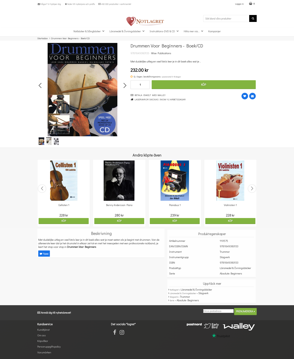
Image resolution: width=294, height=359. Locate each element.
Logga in (239, 3)
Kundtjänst (43, 329)
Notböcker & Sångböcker (90, 31)
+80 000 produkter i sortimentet (114, 3)
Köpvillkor (42, 341)
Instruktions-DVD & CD (165, 31)
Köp (203, 84)
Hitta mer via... (194, 31)
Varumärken (44, 352)
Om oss (41, 335)
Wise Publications (161, 53)
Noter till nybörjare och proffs (79, 3)
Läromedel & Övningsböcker (128, 31)
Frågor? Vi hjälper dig (49, 3)
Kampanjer (214, 31)
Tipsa (44, 253)
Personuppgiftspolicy (49, 346)
